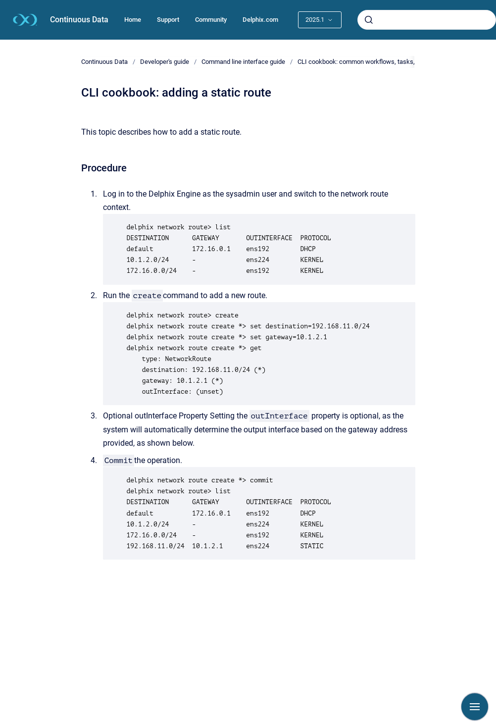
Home (132, 19)
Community (211, 19)
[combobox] (427, 19)
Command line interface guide (243, 61)
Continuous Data (79, 19)
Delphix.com (260, 19)
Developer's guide (164, 61)
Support (168, 19)
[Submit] (369, 20)
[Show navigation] (474, 706)
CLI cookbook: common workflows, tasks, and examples (376, 61)
